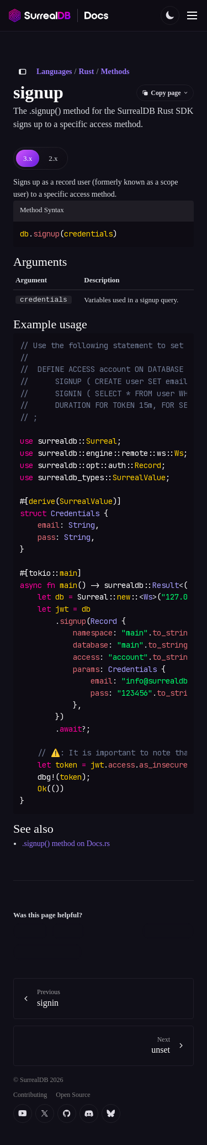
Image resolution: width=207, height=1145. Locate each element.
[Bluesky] (111, 1113)
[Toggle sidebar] (22, 71)
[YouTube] (22, 1113)
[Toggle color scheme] (170, 15)
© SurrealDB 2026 (38, 1080)
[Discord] (88, 1113)
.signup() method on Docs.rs (66, 843)
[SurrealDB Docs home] (96, 15)
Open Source (73, 1094)
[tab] (27, 158)
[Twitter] (44, 1113)
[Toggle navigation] (192, 15)
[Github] (66, 1113)
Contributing (30, 1094)
